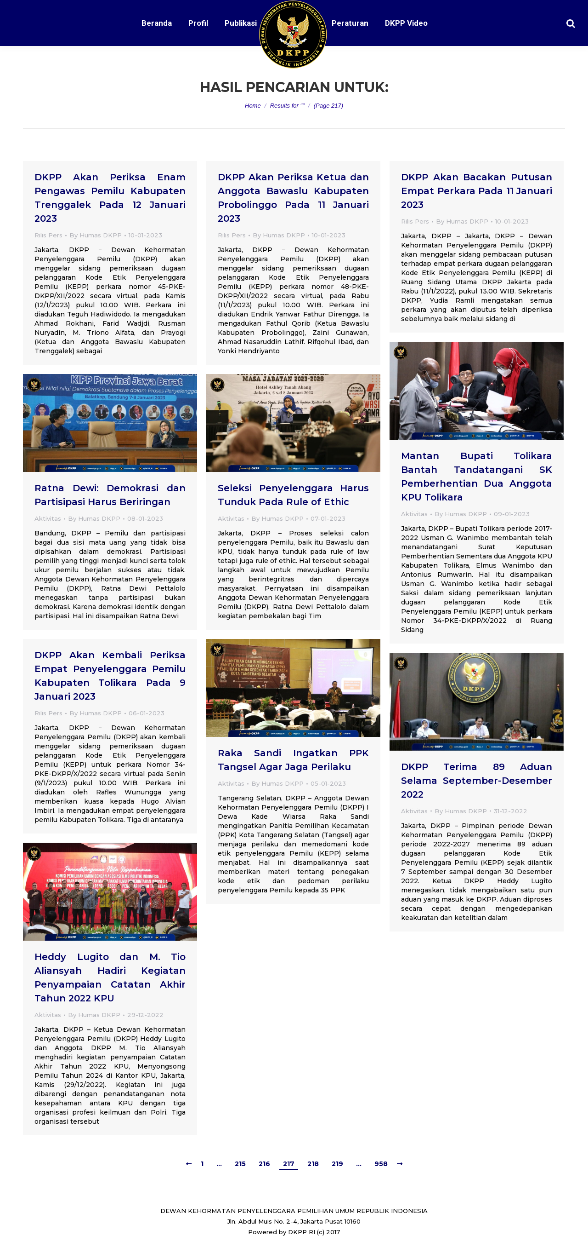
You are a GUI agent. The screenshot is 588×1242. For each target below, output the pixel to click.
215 (240, 1164)
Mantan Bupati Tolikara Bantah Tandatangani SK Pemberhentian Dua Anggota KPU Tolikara (476, 476)
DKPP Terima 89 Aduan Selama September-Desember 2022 (476, 780)
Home (253, 105)
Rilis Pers (48, 235)
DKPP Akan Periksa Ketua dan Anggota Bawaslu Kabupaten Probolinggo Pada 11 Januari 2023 (293, 198)
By (95, 235)
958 (381, 1164)
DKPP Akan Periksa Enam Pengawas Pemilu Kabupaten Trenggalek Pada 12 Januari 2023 (110, 198)
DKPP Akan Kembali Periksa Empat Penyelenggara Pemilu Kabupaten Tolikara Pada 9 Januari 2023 (110, 676)
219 (337, 1164)
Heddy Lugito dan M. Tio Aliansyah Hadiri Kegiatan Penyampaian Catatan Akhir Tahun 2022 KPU (110, 977)
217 (288, 1164)
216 (264, 1164)
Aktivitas (414, 514)
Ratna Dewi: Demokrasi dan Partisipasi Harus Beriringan (110, 495)
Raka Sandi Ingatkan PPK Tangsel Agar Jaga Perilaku (293, 760)
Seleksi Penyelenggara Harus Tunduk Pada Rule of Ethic (293, 495)
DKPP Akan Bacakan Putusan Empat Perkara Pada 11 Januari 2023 (476, 191)
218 (313, 1164)
